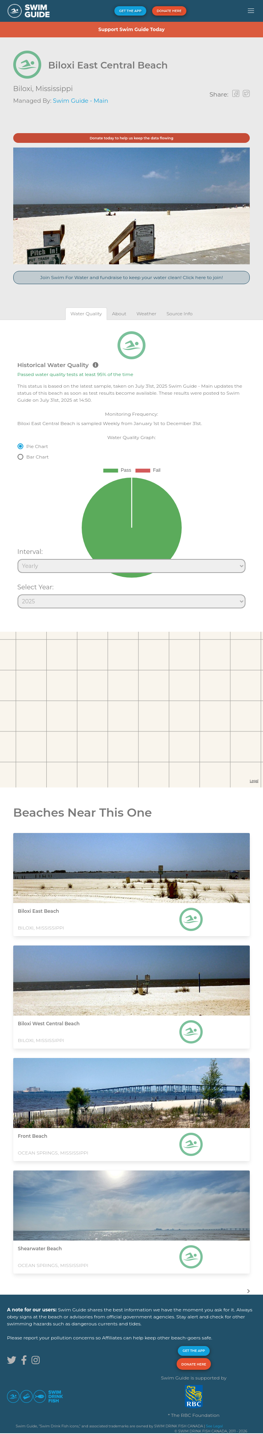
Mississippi (54, 88)
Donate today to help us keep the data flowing (131, 138)
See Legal (214, 1426)
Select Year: (36, 587)
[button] (250, 11)
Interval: (30, 551)
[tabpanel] (131, 466)
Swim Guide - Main (80, 100)
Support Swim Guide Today (131, 29)
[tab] (86, 314)
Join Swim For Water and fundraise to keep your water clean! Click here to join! (131, 277)
